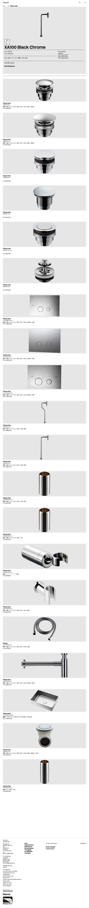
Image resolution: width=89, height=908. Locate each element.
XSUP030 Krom (7, 608)
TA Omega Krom (8, 393)
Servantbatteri (29, 848)
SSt (4, 717)
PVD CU (16, 717)
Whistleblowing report (7, 866)
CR (5, 58)
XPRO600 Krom (7, 536)
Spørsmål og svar (8, 876)
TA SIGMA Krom (7, 320)
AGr (37, 753)
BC (19, 58)
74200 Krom (6, 177)
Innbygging (27, 850)
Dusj (25, 843)
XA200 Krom (6, 427)
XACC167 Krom (7, 681)
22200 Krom (6, 751)
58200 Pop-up (7, 250)
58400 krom (6, 286)
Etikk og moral (7, 884)
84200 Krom (6, 214)
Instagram (83, 843)
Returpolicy (6, 881)
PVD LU (9, 717)
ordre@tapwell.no (9, 863)
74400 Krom (6, 105)
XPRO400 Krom (7, 788)
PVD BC (29, 717)
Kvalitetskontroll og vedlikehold (8, 873)
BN (26, 58)
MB (9, 58)
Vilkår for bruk (7, 882)
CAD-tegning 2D (63, 55)
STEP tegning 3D (63, 58)
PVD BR (23, 717)
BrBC (32, 107)
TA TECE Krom (7, 357)
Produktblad (61, 51)
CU (16, 58)
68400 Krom (6, 141)
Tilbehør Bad (14, 6)
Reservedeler (7, 886)
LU (12, 58)
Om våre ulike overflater (10, 871)
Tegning (60, 53)
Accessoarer (28, 851)
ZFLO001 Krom (7, 645)
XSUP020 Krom (7, 572)
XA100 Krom (6, 463)
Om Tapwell (6, 869)
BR (18, 107)
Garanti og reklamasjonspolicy (12, 879)
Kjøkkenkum (28, 846)
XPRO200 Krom (7, 499)
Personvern (6, 877)
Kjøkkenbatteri (29, 845)
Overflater (27, 853)
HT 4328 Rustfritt (8, 715)
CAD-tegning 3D (63, 56)
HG (23, 58)
